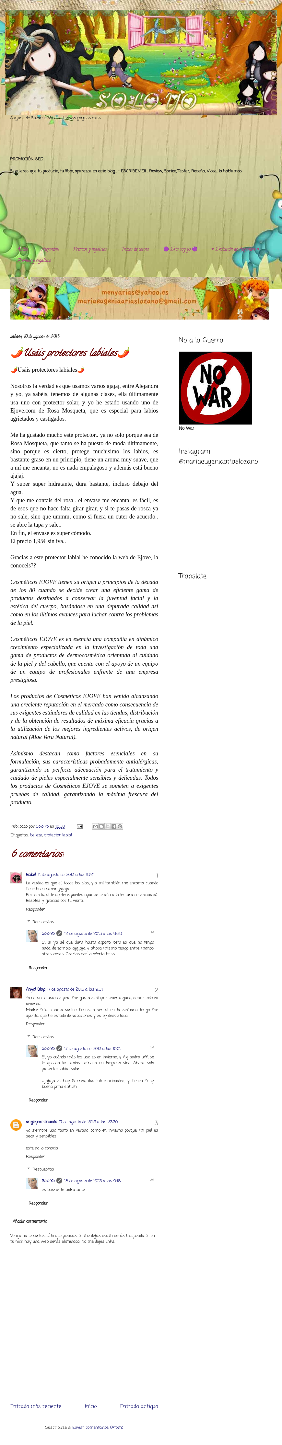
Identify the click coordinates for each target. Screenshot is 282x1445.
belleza (36, 835)
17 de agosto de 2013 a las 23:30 (88, 1122)
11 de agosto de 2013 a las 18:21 (66, 875)
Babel (31, 875)
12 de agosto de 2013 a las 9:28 (93, 934)
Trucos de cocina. (135, 249)
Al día (22, 249)
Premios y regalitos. (90, 249)
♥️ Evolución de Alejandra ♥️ (235, 249)
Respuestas (43, 922)
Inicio (91, 1407)
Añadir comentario (30, 1221)
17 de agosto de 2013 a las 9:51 (75, 989)
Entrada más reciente (35, 1407)
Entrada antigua (139, 1407)
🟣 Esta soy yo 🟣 (180, 249)
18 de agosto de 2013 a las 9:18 (92, 1181)
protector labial (58, 835)
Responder (35, 909)
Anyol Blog (35, 989)
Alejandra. (50, 249)
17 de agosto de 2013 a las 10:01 (92, 1049)
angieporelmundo (41, 1122)
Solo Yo (43, 826)
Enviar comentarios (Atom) (97, 1428)
